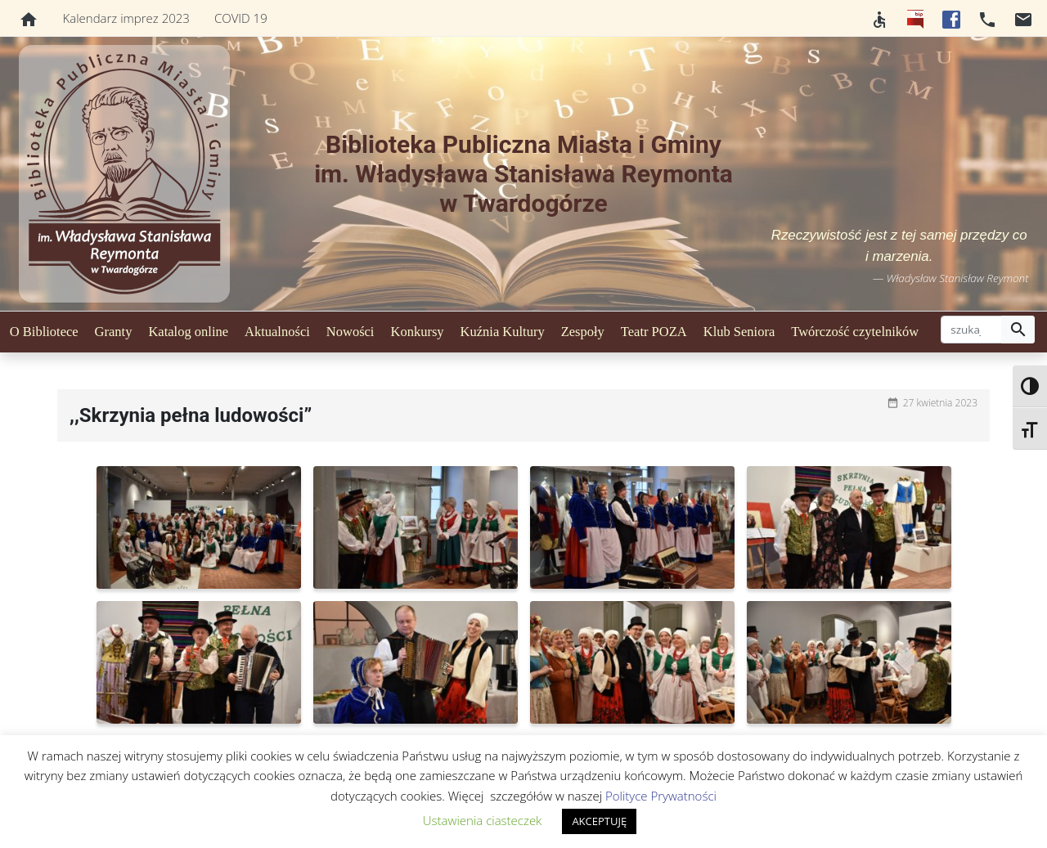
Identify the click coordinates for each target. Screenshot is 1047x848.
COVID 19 (240, 18)
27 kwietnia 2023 (940, 403)
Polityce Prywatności (661, 795)
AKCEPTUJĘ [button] (599, 821)
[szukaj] (971, 329)
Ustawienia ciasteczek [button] (482, 820)
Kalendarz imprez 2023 (126, 18)
